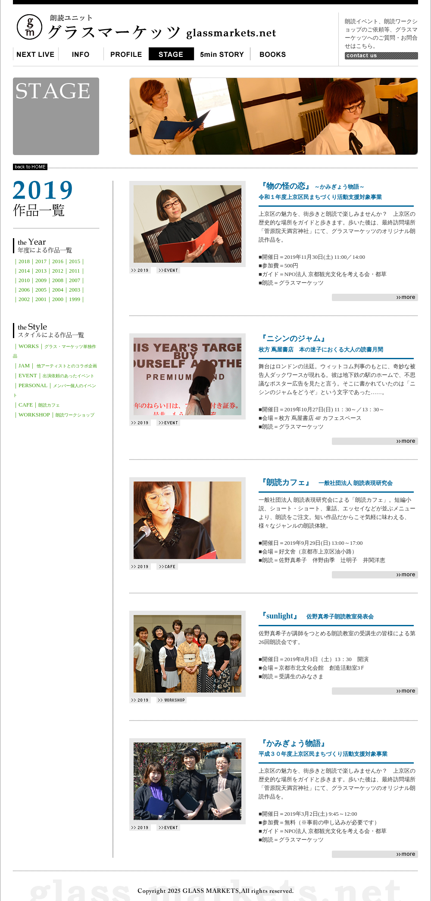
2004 (57, 289)
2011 (74, 270)
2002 (24, 299)
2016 (57, 261)
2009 (41, 280)
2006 (24, 289)
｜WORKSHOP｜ (53, 414)
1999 (74, 299)
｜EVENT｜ (53, 375)
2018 (24, 261)
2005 (41, 289)
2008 (57, 280)
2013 (41, 270)
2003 (74, 289)
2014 (24, 270)
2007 (74, 280)
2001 (41, 299)
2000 (57, 299)
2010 (24, 280)
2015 (74, 261)
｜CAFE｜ (36, 404)
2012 (57, 270)
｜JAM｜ (55, 365)
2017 (41, 261)
